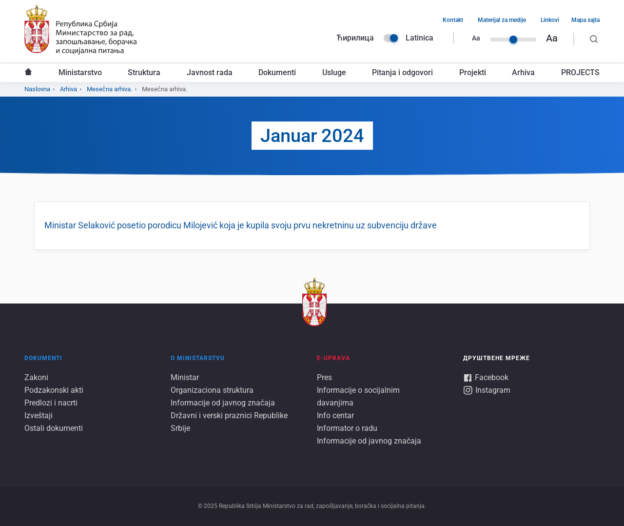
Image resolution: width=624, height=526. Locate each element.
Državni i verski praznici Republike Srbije (229, 422)
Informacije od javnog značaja (223, 402)
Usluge (334, 72)
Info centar (335, 415)
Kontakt (453, 20)
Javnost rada (210, 72)
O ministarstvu (198, 358)
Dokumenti (277, 72)
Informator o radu (347, 428)
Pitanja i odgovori (402, 72)
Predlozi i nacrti (51, 402)
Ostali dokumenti (53, 428)
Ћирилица (355, 37)
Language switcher (391, 38)
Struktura (144, 72)
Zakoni (36, 377)
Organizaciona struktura (212, 390)
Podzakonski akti (53, 390)
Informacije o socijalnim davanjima (358, 396)
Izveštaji (38, 415)
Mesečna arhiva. (109, 89)
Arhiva (523, 72)
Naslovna (28, 72)
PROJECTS (580, 72)
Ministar (185, 377)
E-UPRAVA (333, 358)
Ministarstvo (80, 72)
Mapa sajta (585, 20)
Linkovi (550, 20)
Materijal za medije (502, 20)
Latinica (419, 37)
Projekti (472, 72)
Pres (324, 377)
